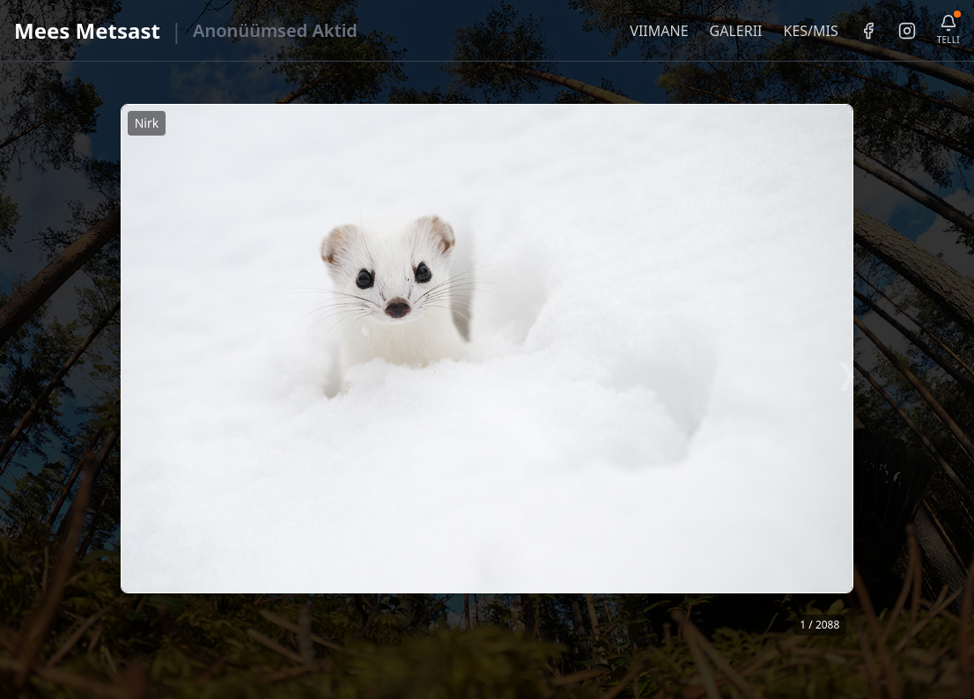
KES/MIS (810, 30)
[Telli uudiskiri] (948, 30)
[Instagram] (907, 31)
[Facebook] (868, 31)
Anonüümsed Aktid (275, 30)
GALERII (736, 30)
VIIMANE (659, 30)
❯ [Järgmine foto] (847, 373)
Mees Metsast (87, 30)
